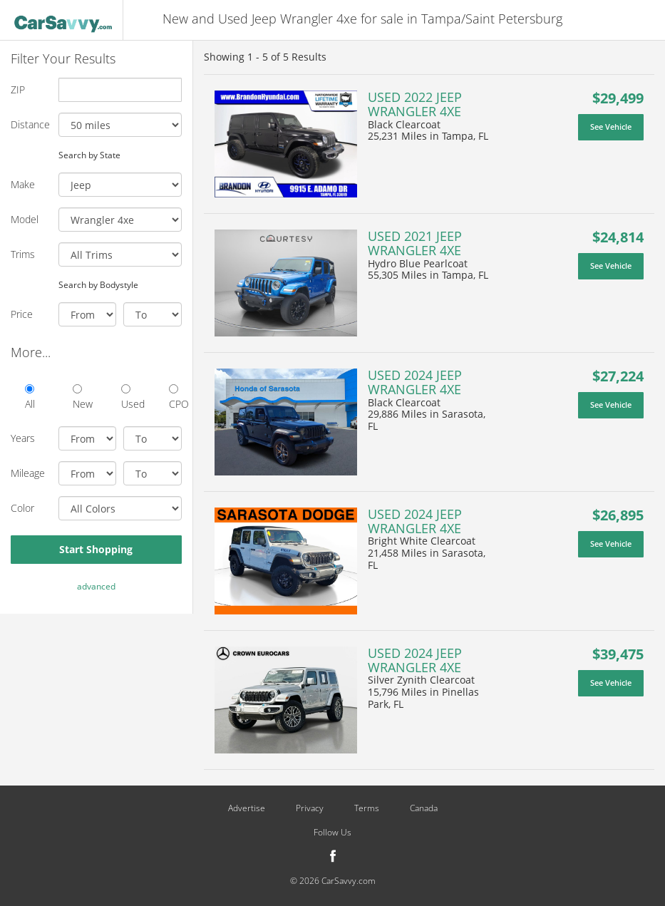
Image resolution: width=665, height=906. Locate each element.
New (79, 397)
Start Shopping (96, 549)
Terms (366, 808)
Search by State (89, 154)
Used (127, 397)
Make (23, 184)
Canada (424, 808)
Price (22, 314)
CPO (175, 397)
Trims (23, 254)
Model (24, 219)
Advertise (246, 808)
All (30, 397)
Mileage (28, 473)
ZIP (18, 89)
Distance (29, 124)
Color (22, 508)
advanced (96, 586)
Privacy (310, 808)
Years (23, 438)
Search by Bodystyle (98, 284)
